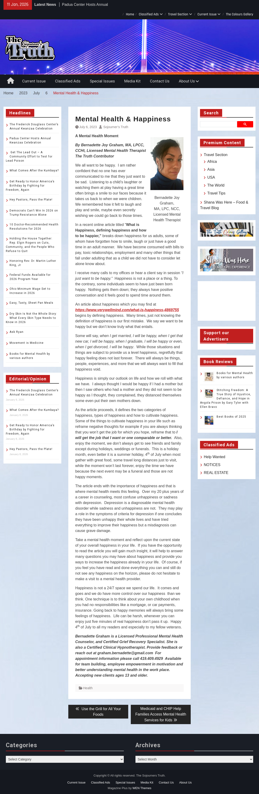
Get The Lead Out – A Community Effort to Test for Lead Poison (29, 156)
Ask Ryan (17, 332)
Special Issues (102, 81)
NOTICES (212, 465)
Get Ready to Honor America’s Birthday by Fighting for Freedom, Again (30, 185)
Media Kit (132, 81)
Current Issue (207, 14)
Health (88, 688)
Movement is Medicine (27, 342)
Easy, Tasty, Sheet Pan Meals (31, 302)
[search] (219, 124)
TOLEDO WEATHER (226, 300)
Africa (212, 162)
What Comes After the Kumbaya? (34, 170)
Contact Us (159, 81)
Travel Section (178, 14)
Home (130, 14)
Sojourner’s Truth (115, 127)
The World (215, 185)
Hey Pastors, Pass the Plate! (31, 199)
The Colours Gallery (239, 14)
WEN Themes (141, 788)
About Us (187, 81)
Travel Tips (216, 193)
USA (211, 177)
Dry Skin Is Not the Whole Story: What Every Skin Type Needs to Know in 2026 (31, 318)
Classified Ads (149, 14)
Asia (210, 169)
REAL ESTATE (216, 473)
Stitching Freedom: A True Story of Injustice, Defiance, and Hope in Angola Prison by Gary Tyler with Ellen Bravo (225, 398)
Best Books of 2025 (231, 416)
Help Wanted (214, 457)
